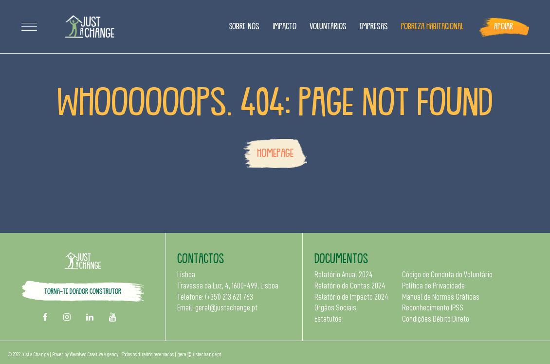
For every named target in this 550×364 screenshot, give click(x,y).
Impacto (284, 25)
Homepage (275, 152)
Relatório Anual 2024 (343, 275)
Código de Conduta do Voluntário (447, 275)
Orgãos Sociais (335, 308)
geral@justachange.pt (226, 308)
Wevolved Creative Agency (94, 354)
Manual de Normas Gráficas (440, 297)
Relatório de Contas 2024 (349, 286)
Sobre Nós (244, 25)
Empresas (374, 25)
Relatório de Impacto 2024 (351, 297)
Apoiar (503, 25)
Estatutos (328, 319)
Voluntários (328, 25)
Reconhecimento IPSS (432, 308)
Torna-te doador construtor (82, 290)
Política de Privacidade (433, 286)
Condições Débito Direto (435, 319)
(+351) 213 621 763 (229, 297)
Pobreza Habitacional (432, 25)
